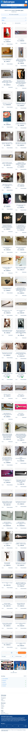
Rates (2, 699)
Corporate (3, 698)
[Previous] (6, 653)
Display (4, 23)
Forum (2, 707)
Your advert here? (13, 672)
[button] (23, 5)
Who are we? (3, 696)
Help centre (3, 712)
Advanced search (14, 7)
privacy (24, 729)
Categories (4, 17)
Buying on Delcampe (4, 713)
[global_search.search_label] (17, 5)
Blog (2, 704)
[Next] (22, 653)
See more (3, 723)
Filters (3, 20)
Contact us (3, 700)
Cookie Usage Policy (4, 730)
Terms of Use (19, 729)
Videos (2, 708)
